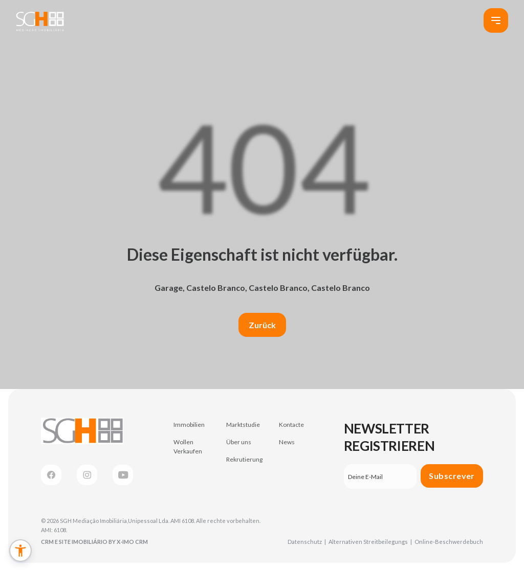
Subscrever (452, 476)
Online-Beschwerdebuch (448, 541)
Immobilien (189, 424)
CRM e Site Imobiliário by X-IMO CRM (94, 541)
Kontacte (291, 424)
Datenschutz (307, 541)
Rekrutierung (244, 459)
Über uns (238, 442)
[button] (20, 550)
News (287, 442)
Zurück (262, 325)
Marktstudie (243, 424)
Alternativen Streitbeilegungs (370, 541)
